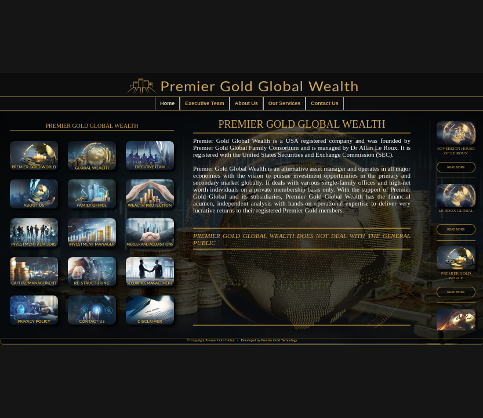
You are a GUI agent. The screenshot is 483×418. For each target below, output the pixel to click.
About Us (246, 103)
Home (167, 103)
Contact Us (325, 103)
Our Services (284, 103)
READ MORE (455, 167)
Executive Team (204, 103)
